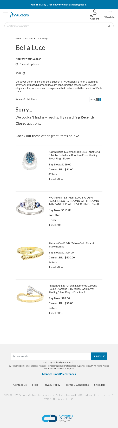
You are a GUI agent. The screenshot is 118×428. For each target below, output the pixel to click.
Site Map (99, 384)
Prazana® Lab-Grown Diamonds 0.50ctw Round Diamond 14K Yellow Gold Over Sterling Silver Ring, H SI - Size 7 (73, 289)
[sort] (92, 99)
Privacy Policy (51, 384)
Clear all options (27, 64)
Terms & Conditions (77, 384)
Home (18, 38)
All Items (28, 38)
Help (35, 384)
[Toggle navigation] (5, 14)
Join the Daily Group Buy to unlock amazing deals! (59, 4)
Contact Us (20, 384)
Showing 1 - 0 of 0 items (26, 99)
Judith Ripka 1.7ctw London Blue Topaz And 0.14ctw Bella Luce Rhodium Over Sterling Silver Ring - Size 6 (74, 155)
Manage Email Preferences (59, 373)
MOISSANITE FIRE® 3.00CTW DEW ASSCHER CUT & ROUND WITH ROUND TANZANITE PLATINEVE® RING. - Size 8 (74, 201)
